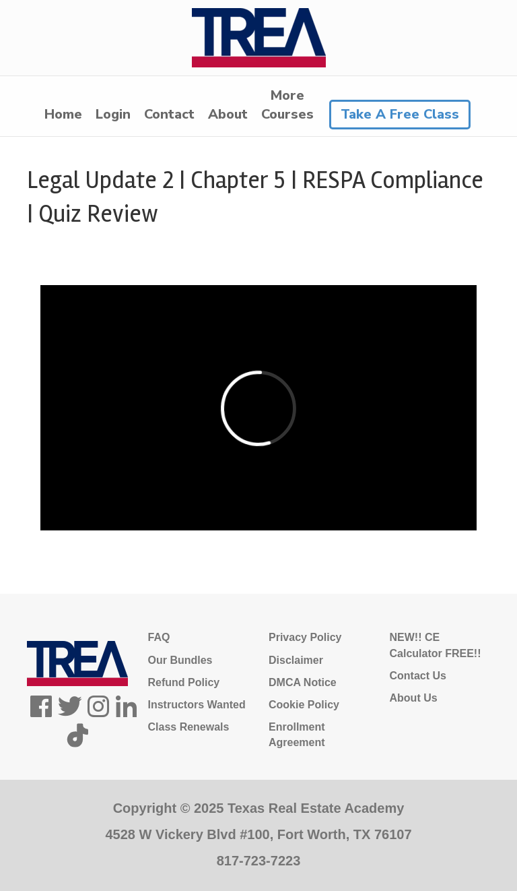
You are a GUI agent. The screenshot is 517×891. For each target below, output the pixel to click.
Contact (169, 114)
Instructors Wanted (197, 704)
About (228, 114)
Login (113, 114)
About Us (414, 698)
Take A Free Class (400, 114)
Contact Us (418, 675)
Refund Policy (184, 682)
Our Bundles (180, 660)
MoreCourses (287, 104)
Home (63, 114)
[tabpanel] (258, 408)
